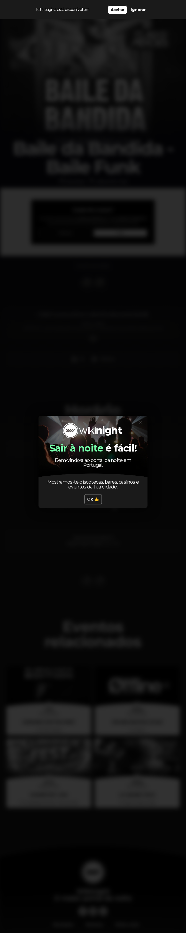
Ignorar (138, 9)
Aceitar (117, 9)
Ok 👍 (93, 476)
